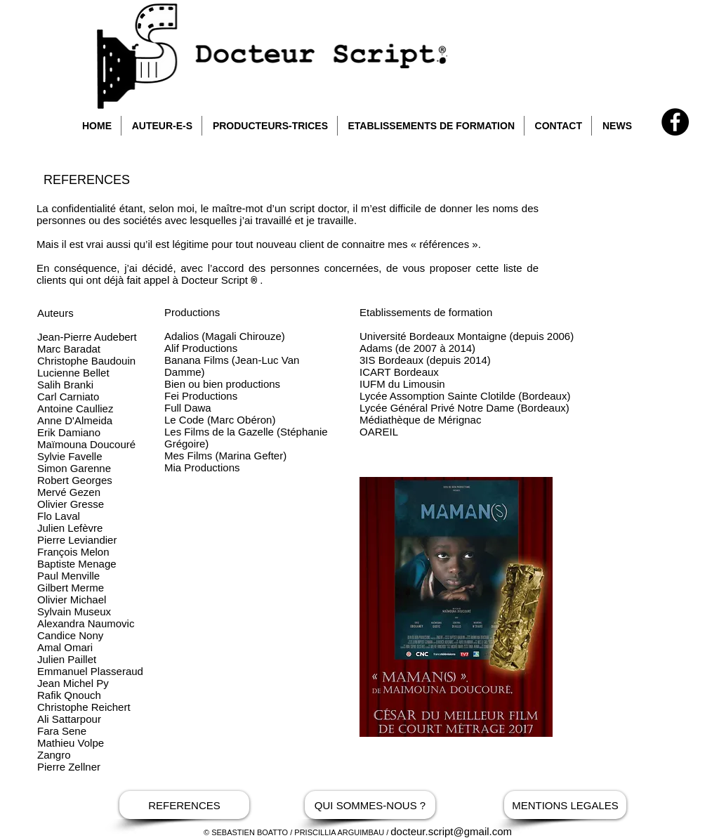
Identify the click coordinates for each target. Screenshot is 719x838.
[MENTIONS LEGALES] (565, 805)
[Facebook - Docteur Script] (675, 122)
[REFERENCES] (184, 805)
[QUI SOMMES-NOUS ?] (370, 805)
